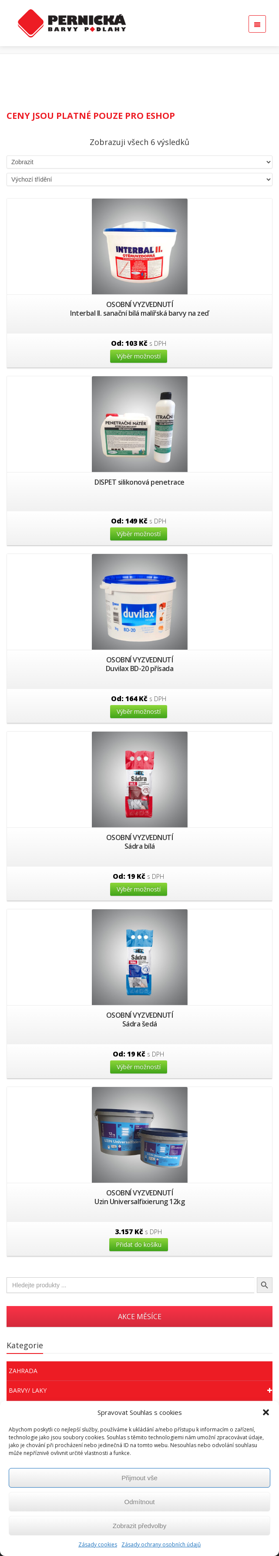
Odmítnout (139, 1501)
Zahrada (23, 1371)
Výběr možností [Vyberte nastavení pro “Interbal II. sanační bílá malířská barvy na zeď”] (139, 356)
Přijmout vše (139, 1478)
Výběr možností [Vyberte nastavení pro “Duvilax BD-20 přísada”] (139, 711)
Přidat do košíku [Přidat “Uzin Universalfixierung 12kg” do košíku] (138, 1244)
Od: (138, 343)
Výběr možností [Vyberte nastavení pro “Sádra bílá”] (139, 889)
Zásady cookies (97, 1544)
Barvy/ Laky (140, 1390)
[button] (266, 1412)
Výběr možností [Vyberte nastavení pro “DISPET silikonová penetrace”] (139, 534)
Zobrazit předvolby (139, 1525)
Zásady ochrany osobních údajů (161, 1544)
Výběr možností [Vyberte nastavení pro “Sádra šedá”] (139, 1067)
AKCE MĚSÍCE (139, 1316)
